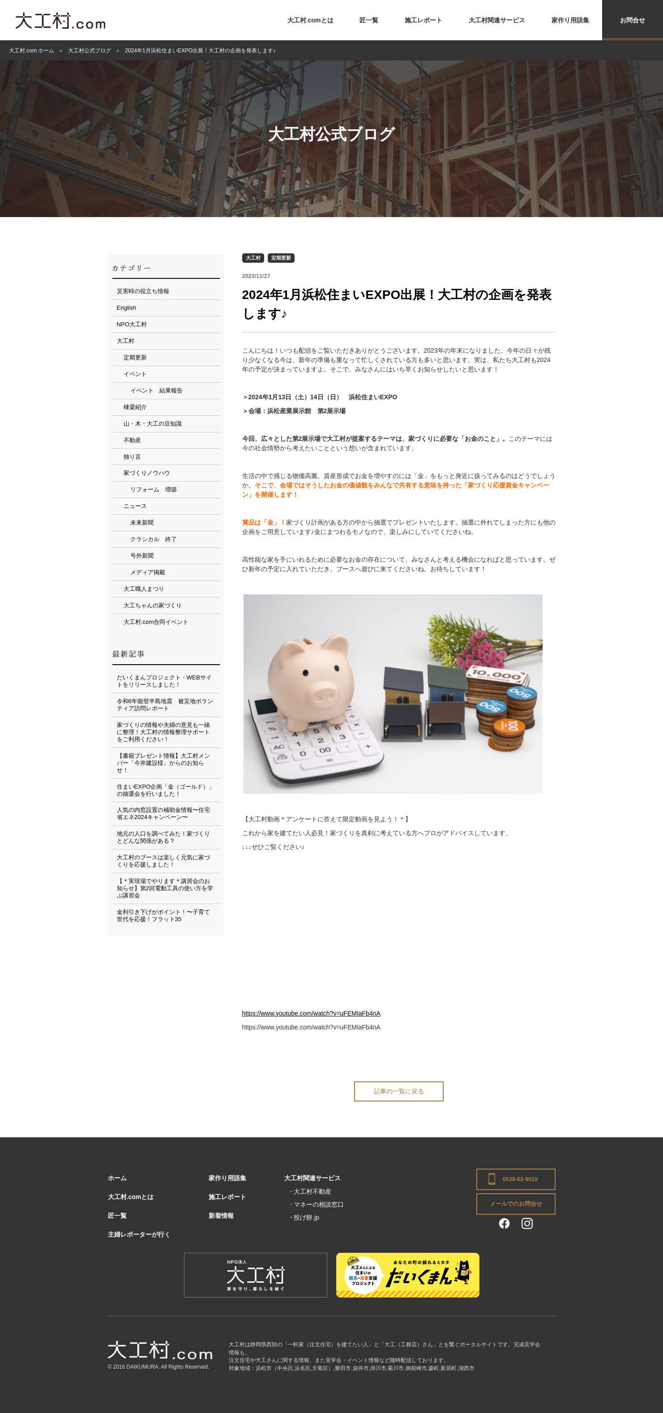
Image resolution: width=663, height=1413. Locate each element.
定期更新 (281, 257)
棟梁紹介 (135, 407)
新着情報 (221, 1215)
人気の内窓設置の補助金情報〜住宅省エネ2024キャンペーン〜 (163, 813)
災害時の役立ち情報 (143, 291)
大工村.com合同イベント (156, 622)
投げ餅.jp (306, 1217)
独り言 (132, 456)
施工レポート (423, 20)
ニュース (135, 506)
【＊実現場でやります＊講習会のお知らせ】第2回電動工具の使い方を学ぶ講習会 (165, 888)
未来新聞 (142, 522)
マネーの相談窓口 (319, 1204)
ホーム (117, 1178)
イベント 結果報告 (156, 390)
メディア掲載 (147, 572)
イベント (135, 374)
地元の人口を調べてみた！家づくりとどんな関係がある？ (163, 837)
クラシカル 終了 (153, 539)
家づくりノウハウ (147, 473)
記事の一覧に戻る (399, 1091)
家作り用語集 (570, 20)
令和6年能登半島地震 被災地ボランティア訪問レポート (165, 705)
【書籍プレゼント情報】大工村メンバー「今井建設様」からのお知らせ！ (163, 762)
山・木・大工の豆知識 (153, 423)
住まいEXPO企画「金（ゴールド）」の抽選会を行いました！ (166, 790)
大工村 (253, 257)
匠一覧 (368, 20)
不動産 (132, 440)
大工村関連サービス (497, 20)
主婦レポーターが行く (139, 1234)
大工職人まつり (144, 588)
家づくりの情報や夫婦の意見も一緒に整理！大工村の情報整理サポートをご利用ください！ (163, 732)
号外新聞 (142, 555)
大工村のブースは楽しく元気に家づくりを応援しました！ (163, 861)
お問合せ (632, 20)
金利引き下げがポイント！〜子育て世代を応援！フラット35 (163, 915)
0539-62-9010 (520, 1179)
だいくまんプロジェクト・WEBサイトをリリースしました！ (164, 681)
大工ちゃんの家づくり (153, 605)
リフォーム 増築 (153, 489)
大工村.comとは (310, 20)
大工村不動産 (312, 1191)
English (127, 307)
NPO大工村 (132, 324)
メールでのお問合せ (516, 1204)
